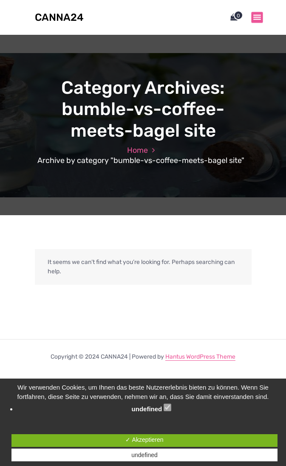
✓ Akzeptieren (144, 439)
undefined (152, 408)
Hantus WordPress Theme (200, 356)
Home (137, 150)
